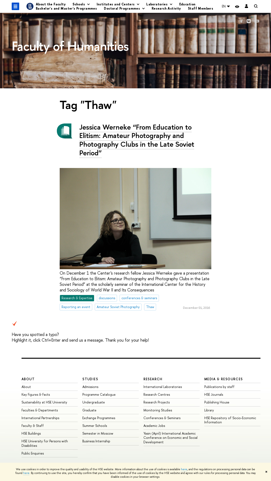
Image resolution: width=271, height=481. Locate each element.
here (184, 469)
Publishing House (216, 402)
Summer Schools (94, 425)
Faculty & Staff (33, 425)
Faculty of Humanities (70, 46)
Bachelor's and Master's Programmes (66, 8)
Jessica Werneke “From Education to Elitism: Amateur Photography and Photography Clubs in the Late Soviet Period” (136, 140)
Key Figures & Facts (36, 394)
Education (187, 4)
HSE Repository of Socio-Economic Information (230, 420)
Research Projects (156, 402)
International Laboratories (162, 386)
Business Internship (96, 441)
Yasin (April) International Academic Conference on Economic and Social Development (170, 437)
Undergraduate (93, 402)
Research (153, 379)
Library (209, 410)
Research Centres (156, 394)
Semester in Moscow (97, 433)
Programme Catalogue (99, 394)
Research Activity (166, 8)
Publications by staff (219, 386)
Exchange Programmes (98, 418)
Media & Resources (223, 379)
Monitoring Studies (157, 410)
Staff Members (200, 8)
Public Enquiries (33, 453)
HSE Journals (213, 394)
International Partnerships (40, 418)
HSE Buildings (31, 433)
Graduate (89, 410)
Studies (90, 379)
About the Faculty (51, 4)
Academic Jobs (154, 425)
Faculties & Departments (40, 410)
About (28, 379)
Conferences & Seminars (161, 418)
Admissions (90, 386)
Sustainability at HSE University (44, 402)
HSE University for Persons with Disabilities (45, 443)
